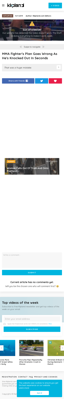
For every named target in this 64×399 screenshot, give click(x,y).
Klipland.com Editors (42, 16)
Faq (31, 377)
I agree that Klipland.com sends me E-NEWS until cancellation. (28, 324)
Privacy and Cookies (46, 377)
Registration (9, 377)
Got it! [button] (39, 393)
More (50, 324)
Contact (23, 377)
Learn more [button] (24, 388)
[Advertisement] (32, 121)
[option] (32, 352)
